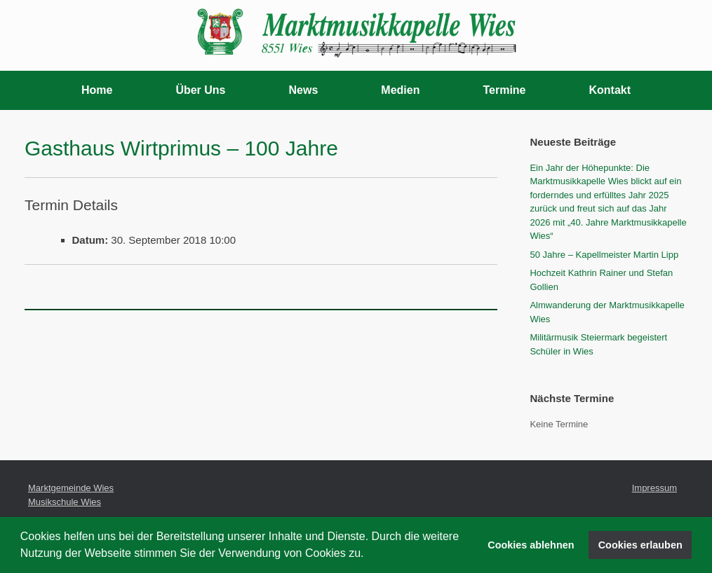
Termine (504, 90)
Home (96, 90)
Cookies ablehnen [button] (531, 545)
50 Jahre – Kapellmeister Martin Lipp (604, 254)
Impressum (654, 488)
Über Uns (200, 90)
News (303, 90)
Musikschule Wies (64, 502)
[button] (369, 555)
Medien (400, 90)
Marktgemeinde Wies (71, 488)
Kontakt (610, 90)
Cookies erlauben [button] (640, 545)
